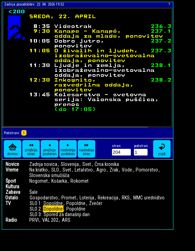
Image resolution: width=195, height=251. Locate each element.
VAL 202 (50, 220)
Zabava (13, 192)
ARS (66, 220)
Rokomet (79, 181)
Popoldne (75, 203)
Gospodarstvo (44, 197)
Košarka (59, 181)
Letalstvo (84, 170)
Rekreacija (108, 197)
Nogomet (38, 181)
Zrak (114, 170)
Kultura (12, 186)
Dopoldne (53, 203)
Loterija (87, 197)
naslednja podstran (68, 149)
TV (8, 203)
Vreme (12, 170)
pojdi (161, 149)
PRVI (34, 220)
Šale (33, 192)
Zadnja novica (43, 164)
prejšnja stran (31, 149)
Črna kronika (107, 164)
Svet (86, 164)
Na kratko (38, 170)
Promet (68, 197)
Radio (11, 220)
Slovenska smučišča (49, 175)
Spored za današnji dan (67, 214)
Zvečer (95, 203)
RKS (126, 197)
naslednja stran (86, 149)
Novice (12, 164)
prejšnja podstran (50, 149)
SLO (55, 170)
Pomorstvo (147, 170)
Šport (11, 181)
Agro (101, 170)
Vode (127, 170)
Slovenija (70, 164)
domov (12, 149)
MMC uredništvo (149, 197)
